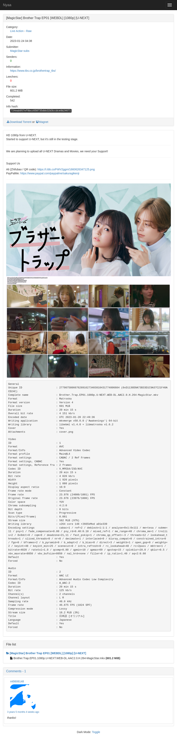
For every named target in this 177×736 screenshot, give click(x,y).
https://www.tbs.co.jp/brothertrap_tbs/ (33, 70)
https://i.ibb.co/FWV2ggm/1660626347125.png (66, 169)
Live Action (17, 31)
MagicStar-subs (19, 50)
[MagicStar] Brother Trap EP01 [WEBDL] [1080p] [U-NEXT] (46, 653)
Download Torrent (18, 121)
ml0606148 (17, 681)
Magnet (41, 121)
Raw (29, 31)
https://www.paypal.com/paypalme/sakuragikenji (49, 173)
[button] (88, 671)
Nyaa (7, 5)
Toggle (96, 732)
